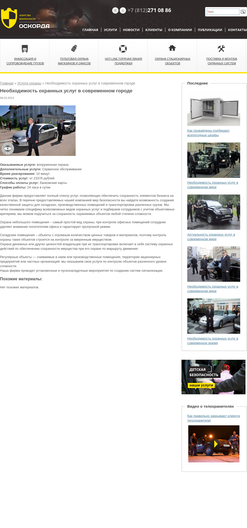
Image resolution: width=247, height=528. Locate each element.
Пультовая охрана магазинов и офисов (74, 61)
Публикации (210, 29)
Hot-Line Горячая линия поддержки (123, 61)
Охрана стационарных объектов (172, 61)
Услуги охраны (29, 83)
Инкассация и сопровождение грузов (25, 61)
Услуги (110, 29)
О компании (180, 29)
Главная (90, 29)
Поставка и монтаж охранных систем (221, 61)
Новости (131, 29)
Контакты (237, 29)
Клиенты (153, 29)
